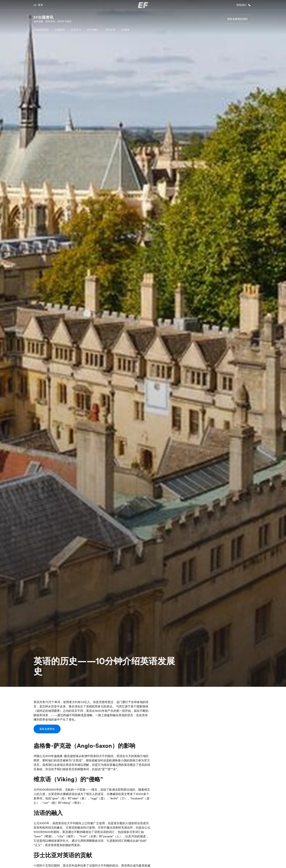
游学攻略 (92, 30)
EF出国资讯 (43, 17)
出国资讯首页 (41, 30)
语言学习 (76, 30)
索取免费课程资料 (237, 19)
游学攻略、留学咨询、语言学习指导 (53, 21)
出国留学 (60, 30)
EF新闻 (125, 30)
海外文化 (110, 30)
